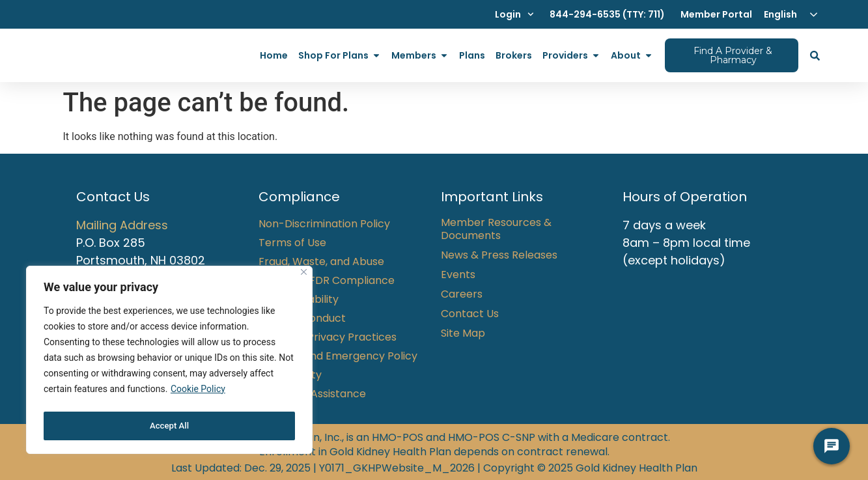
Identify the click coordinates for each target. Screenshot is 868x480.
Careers (462, 294)
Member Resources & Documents (496, 229)
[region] (169, 362)
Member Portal (716, 14)
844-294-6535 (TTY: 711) (607, 14)
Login (514, 14)
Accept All (169, 426)
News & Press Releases (499, 255)
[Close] (304, 276)
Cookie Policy (198, 393)
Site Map (463, 333)
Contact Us (470, 313)
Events (458, 274)
